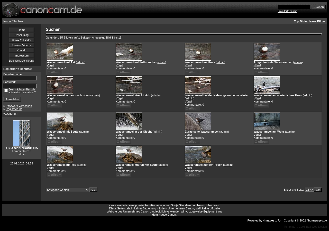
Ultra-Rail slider (21, 40)
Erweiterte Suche (287, 11)
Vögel (50, 65)
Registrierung (14, 108)
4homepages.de (317, 220)
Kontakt (21, 50)
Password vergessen (19, 105)
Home (7, 21)
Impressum (22, 55)
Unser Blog (22, 34)
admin (81, 62)
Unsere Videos (21, 45)
